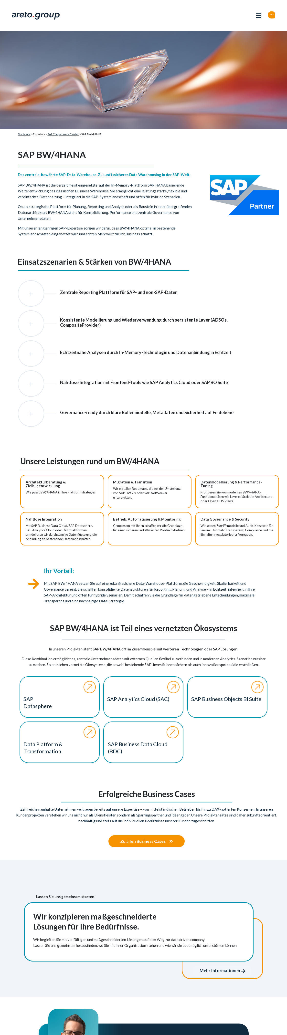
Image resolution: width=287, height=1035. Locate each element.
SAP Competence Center (63, 134)
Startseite (24, 134)
